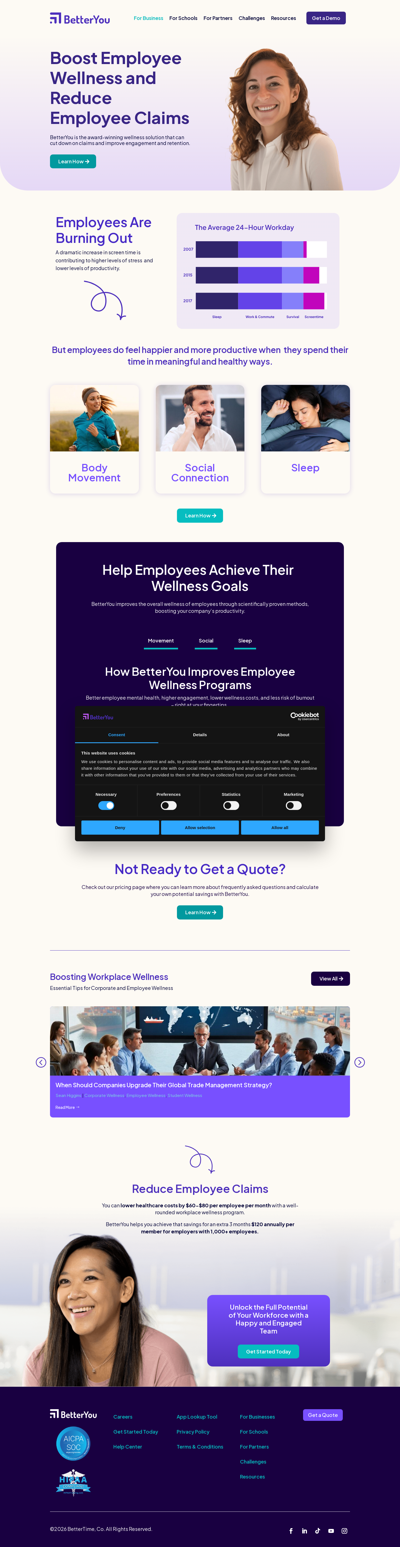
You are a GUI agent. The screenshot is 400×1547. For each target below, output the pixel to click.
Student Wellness (188, 1095)
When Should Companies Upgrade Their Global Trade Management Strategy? (164, 1085)
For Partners (218, 18)
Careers (122, 1417)
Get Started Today (268, 1351)
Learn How (71, 161)
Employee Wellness (148, 1095)
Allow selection (200, 827)
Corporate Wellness (106, 1095)
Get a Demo (326, 18)
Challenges (252, 18)
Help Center (127, 1447)
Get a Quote (323, 1415)
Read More (65, 1107)
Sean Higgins (69, 1095)
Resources (283, 18)
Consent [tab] (116, 734)
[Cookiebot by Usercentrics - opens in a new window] (294, 716)
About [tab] (283, 734)
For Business (148, 18)
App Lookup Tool (197, 1417)
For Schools (183, 18)
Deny (120, 827)
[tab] (161, 641)
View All (328, 978)
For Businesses (257, 1417)
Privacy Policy (193, 1432)
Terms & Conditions (200, 1447)
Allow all (279, 827)
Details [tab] (200, 734)
